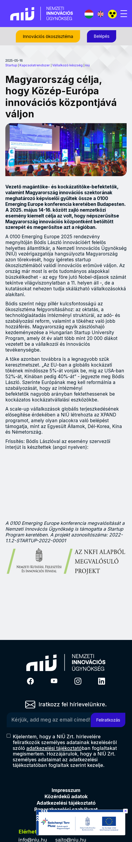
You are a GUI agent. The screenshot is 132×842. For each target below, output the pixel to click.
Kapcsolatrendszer (34, 65)
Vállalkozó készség (67, 65)
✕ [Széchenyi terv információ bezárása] (125, 811)
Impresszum (66, 790)
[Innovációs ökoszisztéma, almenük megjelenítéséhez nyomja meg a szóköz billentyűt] (48, 36)
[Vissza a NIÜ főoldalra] (41, 13)
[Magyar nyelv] (89, 14)
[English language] (100, 14)
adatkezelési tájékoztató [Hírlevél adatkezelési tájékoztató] (54, 748)
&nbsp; (66, 485)
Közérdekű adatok (66, 796)
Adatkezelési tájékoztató (66, 803)
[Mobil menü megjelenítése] (123, 13)
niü (87, 65)
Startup (11, 65)
